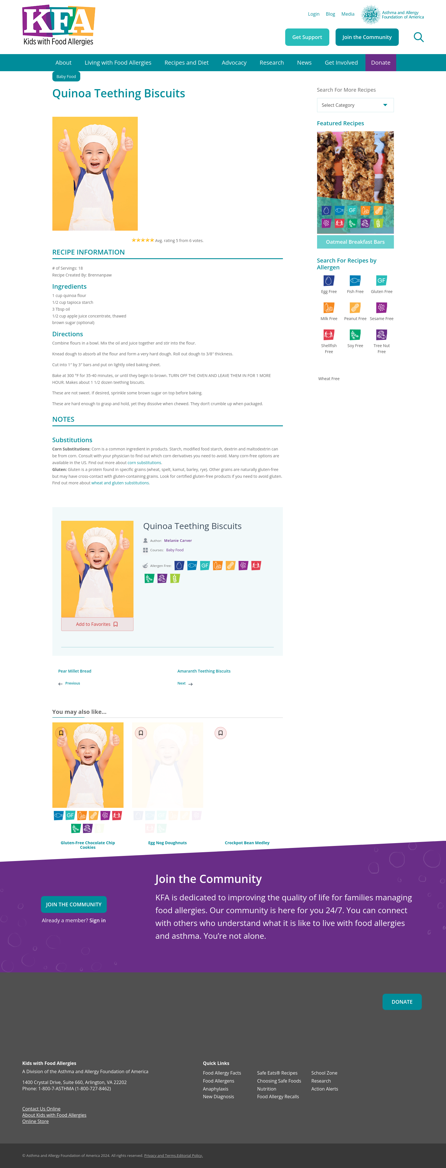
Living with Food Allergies (118, 62)
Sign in (97, 920)
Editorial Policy (189, 1155)
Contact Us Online (41, 1109)
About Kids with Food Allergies (54, 1115)
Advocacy (234, 62)
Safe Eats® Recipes (277, 1073)
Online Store (35, 1121)
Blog (330, 14)
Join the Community (367, 37)
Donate (380, 62)
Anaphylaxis (215, 1089)
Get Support (307, 37)
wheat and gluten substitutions (120, 482)
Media (348, 14)
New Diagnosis (218, 1097)
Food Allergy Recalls (278, 1097)
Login (314, 14)
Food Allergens (218, 1081)
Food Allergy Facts (222, 1073)
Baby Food (66, 76)
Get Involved (341, 62)
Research (272, 62)
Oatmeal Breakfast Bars (355, 241)
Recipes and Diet (187, 62)
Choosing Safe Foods (279, 1081)
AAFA (418, 7)
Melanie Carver (178, 540)
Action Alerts (324, 1089)
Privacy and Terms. (160, 1155)
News (304, 62)
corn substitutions (144, 462)
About (63, 62)
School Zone (324, 1073)
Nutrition (266, 1089)
